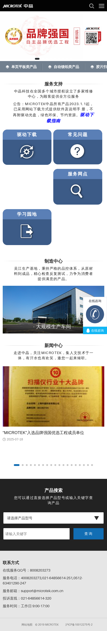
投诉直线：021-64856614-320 (27, 598)
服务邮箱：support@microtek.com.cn (33, 590)
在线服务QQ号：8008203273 (26, 570)
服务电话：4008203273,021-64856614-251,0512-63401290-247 (43, 580)
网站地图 (27, 624)
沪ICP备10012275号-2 (78, 624)
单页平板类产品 (21, 66)
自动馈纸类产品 (63, 66)
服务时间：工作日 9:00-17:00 (26, 606)
